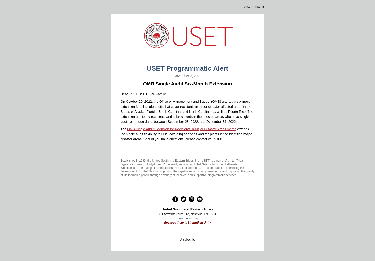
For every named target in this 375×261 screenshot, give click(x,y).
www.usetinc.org (187, 218)
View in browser (254, 7)
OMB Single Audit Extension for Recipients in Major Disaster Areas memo (181, 129)
